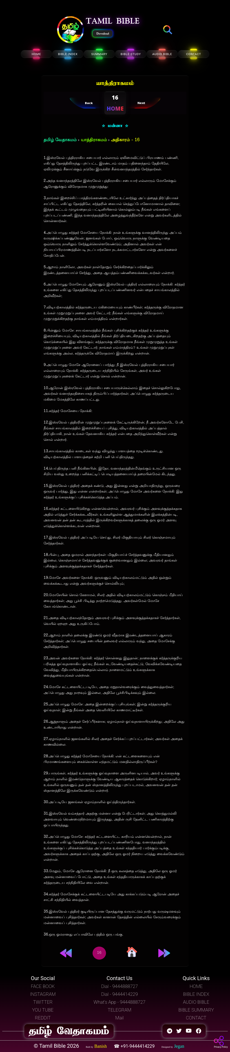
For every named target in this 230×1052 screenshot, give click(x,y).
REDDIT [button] (43, 1018)
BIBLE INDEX (67, 54)
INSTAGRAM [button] (43, 994)
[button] (70, 30)
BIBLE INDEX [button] (196, 994)
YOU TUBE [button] (42, 1010)
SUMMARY (99, 54)
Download (102, 33)
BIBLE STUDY (131, 54)
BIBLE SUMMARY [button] (196, 1010)
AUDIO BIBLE (162, 54)
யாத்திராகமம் (94, 140)
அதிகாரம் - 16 (125, 140)
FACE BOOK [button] (43, 986)
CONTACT (193, 54)
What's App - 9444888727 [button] (120, 1002)
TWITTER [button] (43, 1002)
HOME (36, 54)
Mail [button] (119, 1018)
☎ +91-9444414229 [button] (135, 1046)
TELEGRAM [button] (119, 1010)
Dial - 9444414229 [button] (119, 994)
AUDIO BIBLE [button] (196, 1002)
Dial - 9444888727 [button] (119, 986)
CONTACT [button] (196, 1018)
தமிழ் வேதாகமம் (60, 140)
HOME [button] (196, 986)
